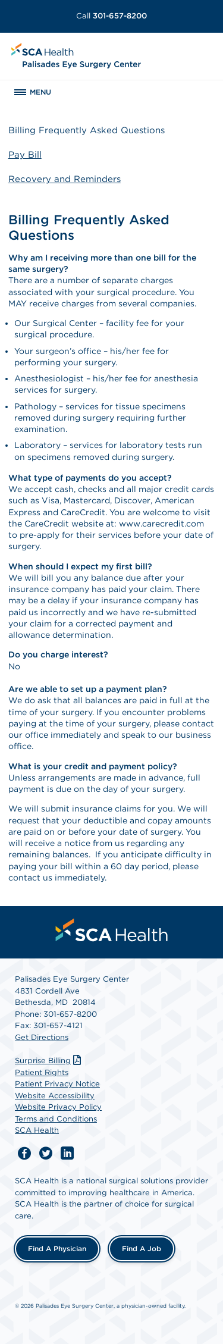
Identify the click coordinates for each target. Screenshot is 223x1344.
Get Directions (41, 1037)
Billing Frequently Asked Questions (86, 130)
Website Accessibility (55, 1095)
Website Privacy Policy (58, 1106)
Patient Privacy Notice (57, 1083)
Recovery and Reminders (64, 179)
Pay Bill (25, 154)
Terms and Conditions (56, 1118)
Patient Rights (41, 1072)
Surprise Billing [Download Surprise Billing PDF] (49, 1060)
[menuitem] (112, 930)
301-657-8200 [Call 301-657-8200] (111, 15)
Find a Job (141, 1248)
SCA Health (37, 1130)
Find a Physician (57, 1248)
